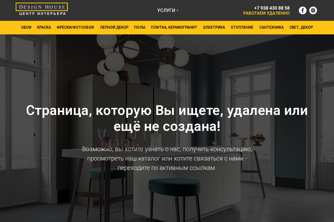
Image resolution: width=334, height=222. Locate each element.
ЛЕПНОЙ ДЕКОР (114, 27)
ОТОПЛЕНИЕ (242, 27)
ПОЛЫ (139, 27)
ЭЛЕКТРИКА (214, 27)
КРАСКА (44, 27)
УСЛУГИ (166, 10)
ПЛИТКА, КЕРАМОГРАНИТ (174, 27)
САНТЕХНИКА (271, 27)
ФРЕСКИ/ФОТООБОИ (75, 27)
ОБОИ (26, 27)
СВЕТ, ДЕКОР (301, 27)
